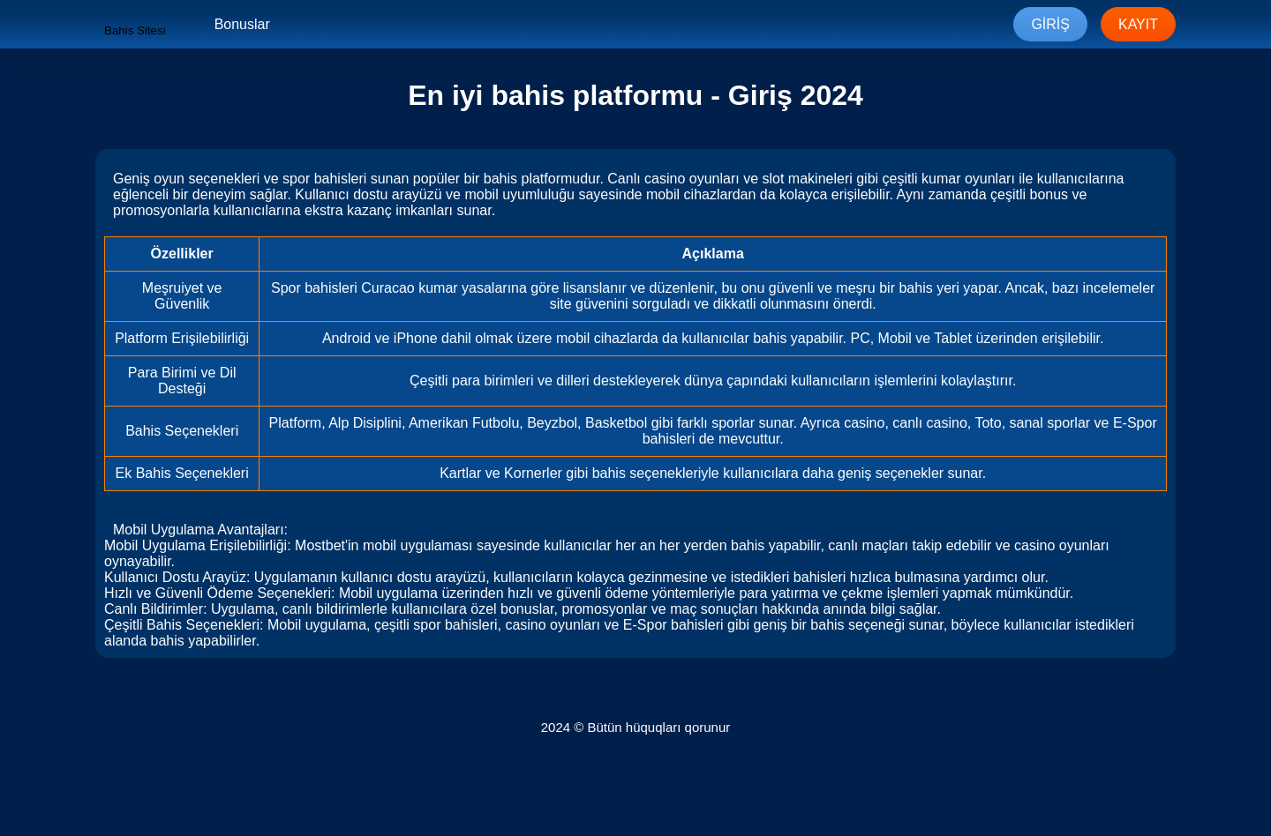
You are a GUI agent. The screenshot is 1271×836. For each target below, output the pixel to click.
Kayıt (1138, 24)
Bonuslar (242, 24)
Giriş (1050, 24)
